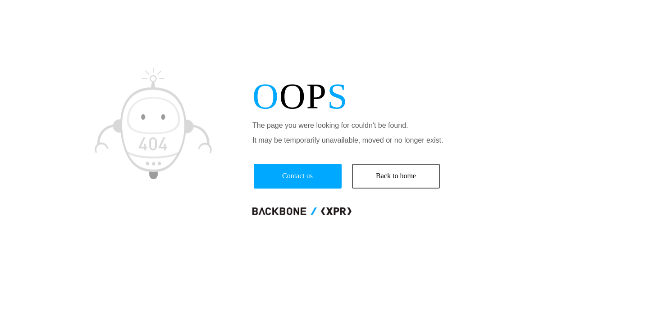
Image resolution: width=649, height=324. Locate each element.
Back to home (396, 176)
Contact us (297, 176)
